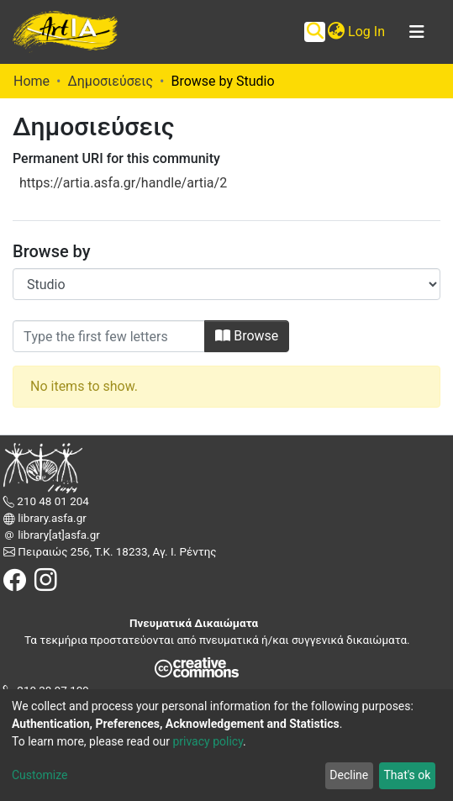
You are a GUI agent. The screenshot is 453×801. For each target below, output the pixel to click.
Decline (348, 775)
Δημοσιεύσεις (110, 81)
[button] (335, 32)
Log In (367, 32)
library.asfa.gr (51, 518)
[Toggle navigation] (416, 32)
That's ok (406, 775)
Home (31, 81)
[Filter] (109, 336)
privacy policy (207, 741)
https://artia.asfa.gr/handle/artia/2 (123, 183)
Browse (246, 336)
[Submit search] (314, 32)
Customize (39, 775)
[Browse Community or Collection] (226, 284)
